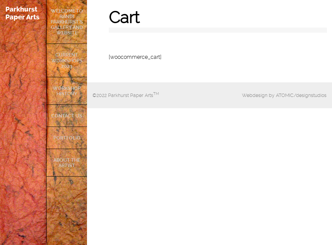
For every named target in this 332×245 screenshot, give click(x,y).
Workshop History (67, 90)
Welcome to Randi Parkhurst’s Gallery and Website (67, 21)
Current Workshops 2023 (67, 60)
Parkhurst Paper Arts (22, 13)
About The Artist (66, 162)
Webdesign (254, 95)
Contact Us (66, 115)
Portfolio (67, 138)
